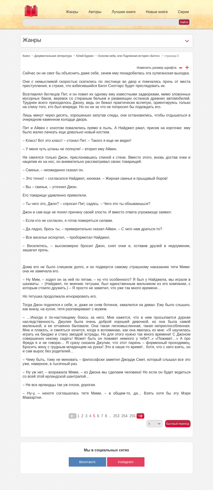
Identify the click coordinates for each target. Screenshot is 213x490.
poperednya (72, 416)
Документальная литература (53, 56)
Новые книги (157, 12)
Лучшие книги (124, 12)
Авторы (95, 12)
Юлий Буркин (85, 56)
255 (132, 416)
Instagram (126, 462)
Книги (26, 56)
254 (124, 416)
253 (116, 416)
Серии (183, 12)
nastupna (140, 416)
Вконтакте (87, 462)
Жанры (72, 12)
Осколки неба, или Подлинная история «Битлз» (129, 56)
